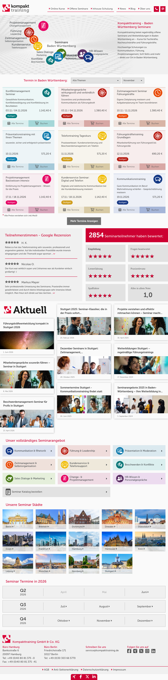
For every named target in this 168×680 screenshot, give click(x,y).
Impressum (118, 669)
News (122, 8)
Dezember (145, 620)
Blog (132, 8)
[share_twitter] (87, 677)
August (104, 606)
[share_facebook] (80, 677)
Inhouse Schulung (102, 8)
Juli (64, 606)
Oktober (63, 620)
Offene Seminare (78, 8)
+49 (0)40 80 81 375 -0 (21, 658)
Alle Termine (15, 123)
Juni (145, 592)
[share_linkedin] (94, 677)
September (145, 606)
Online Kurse (57, 8)
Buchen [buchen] (41, 123)
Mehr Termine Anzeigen (84, 221)
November (104, 620)
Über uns (144, 8)
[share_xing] (74, 677)
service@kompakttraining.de (102, 650)
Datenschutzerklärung (94, 669)
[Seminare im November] (156, 9)
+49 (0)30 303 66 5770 (62, 658)
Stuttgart (11, 116)
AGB (45, 669)
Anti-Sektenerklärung (65, 669)
